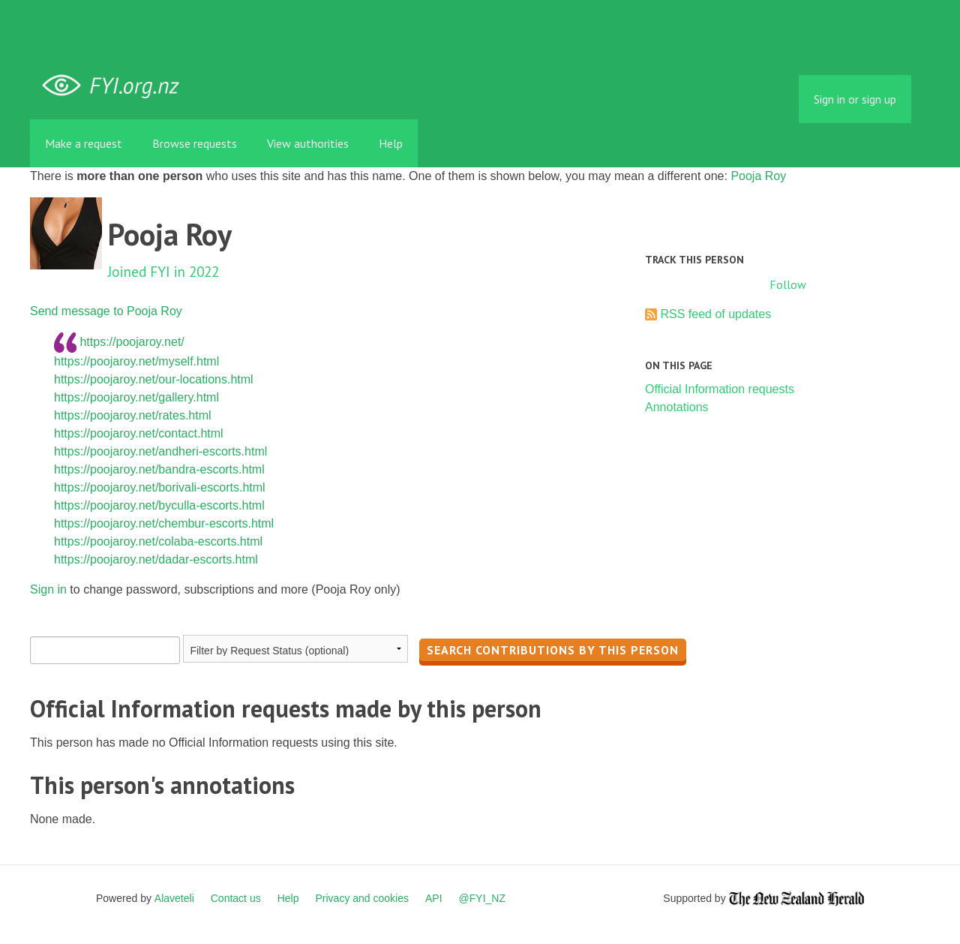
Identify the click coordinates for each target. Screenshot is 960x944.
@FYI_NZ (482, 898)
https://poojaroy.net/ (132, 341)
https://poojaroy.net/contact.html (139, 433)
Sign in (48, 589)
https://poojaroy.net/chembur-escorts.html (164, 523)
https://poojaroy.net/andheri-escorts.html (160, 451)
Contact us (236, 898)
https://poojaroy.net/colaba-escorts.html (158, 541)
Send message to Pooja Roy (106, 311)
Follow (788, 284)
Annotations (677, 407)
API (433, 898)
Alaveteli (174, 898)
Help (391, 143)
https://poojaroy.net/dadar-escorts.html (156, 559)
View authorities (308, 143)
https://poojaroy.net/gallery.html (136, 397)
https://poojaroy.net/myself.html (136, 361)
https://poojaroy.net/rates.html (133, 415)
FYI (116, 86)
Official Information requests (719, 389)
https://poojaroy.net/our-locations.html (154, 379)
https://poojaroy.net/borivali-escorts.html (160, 487)
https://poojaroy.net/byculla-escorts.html (159, 505)
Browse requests (194, 143)
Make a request (83, 143)
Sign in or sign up (855, 99)
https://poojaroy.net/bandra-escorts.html (159, 469)
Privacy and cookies (362, 898)
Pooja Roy (758, 176)
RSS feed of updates (715, 314)
